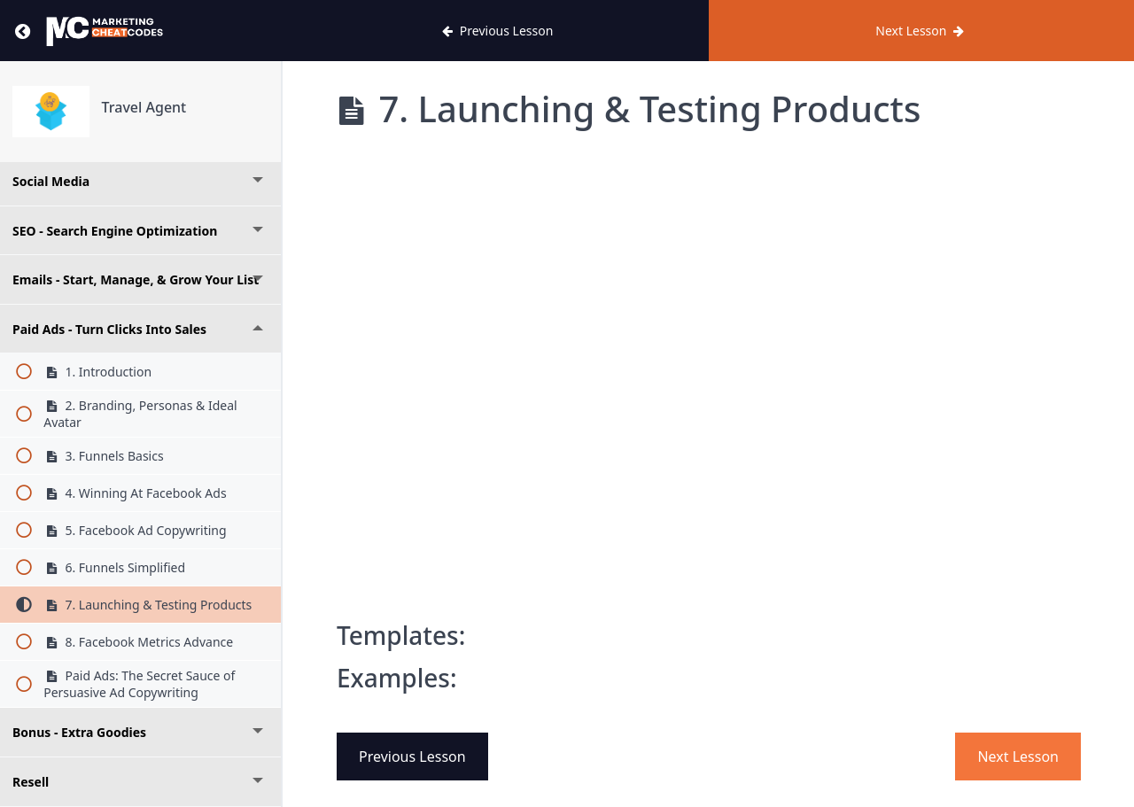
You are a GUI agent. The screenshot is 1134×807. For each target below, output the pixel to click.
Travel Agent (144, 107)
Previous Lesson (412, 756)
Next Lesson (1018, 756)
